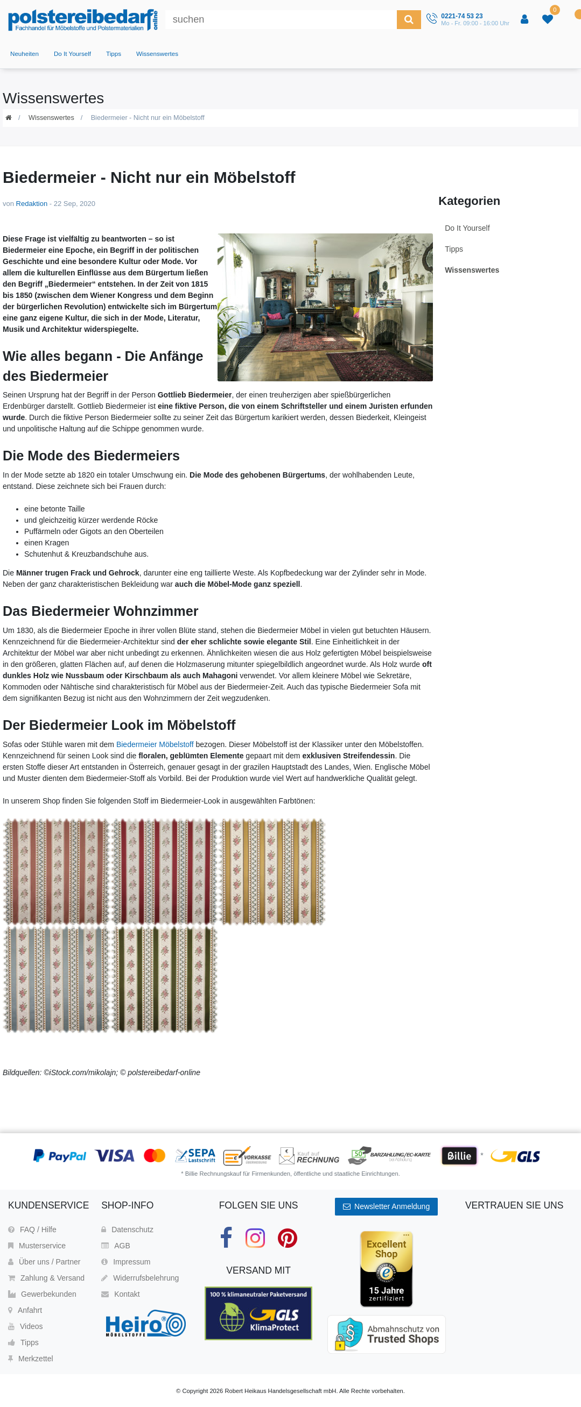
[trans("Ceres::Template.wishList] (548, 20)
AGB (115, 1245)
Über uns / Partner (44, 1261)
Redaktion (32, 204)
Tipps (113, 53)
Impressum (125, 1261)
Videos (25, 1326)
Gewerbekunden (42, 1294)
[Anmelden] (525, 20)
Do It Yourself (72, 53)
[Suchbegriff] (281, 19)
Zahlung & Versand (46, 1278)
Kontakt (120, 1294)
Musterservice (37, 1245)
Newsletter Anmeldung (386, 1206)
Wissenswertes (157, 53)
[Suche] (409, 19)
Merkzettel (30, 1358)
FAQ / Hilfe (32, 1229)
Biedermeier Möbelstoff (155, 744)
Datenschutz (127, 1229)
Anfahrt (25, 1310)
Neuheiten (24, 53)
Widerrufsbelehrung (140, 1278)
